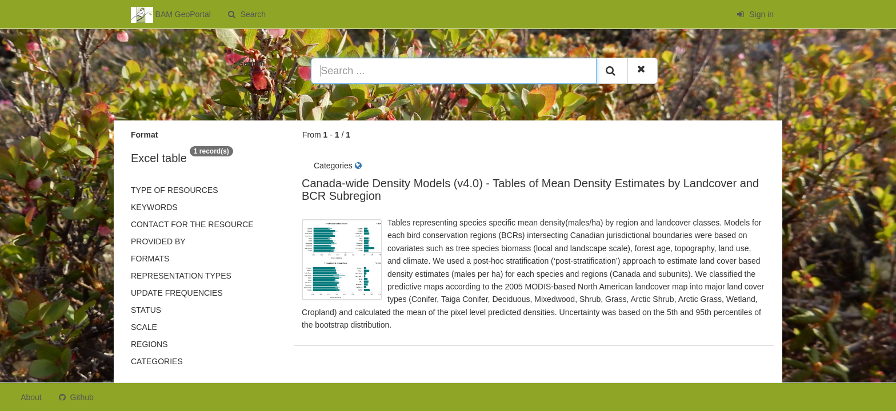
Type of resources (174, 190)
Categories (157, 361)
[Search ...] (454, 71)
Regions (149, 344)
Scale (144, 327)
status (146, 310)
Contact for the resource (192, 224)
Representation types (181, 275)
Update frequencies (177, 292)
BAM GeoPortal (171, 15)
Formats (150, 258)
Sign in (755, 14)
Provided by (158, 241)
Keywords (154, 207)
